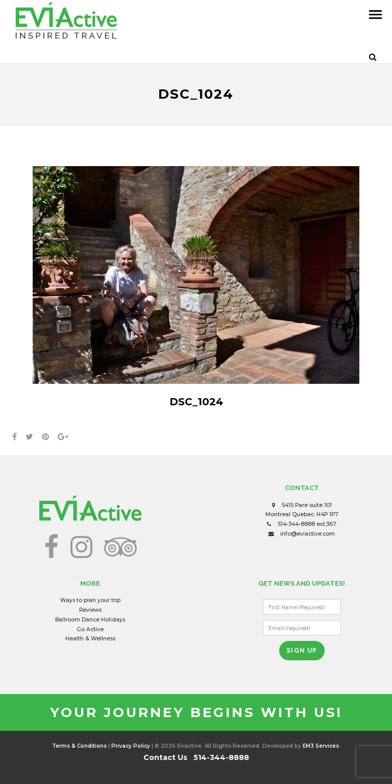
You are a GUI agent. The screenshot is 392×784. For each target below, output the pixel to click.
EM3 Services (321, 746)
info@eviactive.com (307, 534)
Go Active (90, 629)
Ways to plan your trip (90, 600)
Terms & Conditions (79, 746)
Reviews (90, 610)
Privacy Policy (130, 746)
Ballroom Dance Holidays (90, 619)
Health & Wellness (90, 638)
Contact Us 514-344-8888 (196, 757)
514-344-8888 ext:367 (307, 524)
